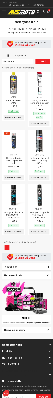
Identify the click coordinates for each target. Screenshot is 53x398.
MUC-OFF (13, 209)
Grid (4, 55)
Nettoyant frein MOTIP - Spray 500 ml (14, 160)
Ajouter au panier (14, 117)
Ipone (39, 97)
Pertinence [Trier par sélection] (18, 61)
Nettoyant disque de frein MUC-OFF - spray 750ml (39, 215)
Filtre (42, 61)
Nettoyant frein (13, 275)
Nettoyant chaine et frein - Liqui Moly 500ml (39, 160)
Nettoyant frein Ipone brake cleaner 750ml (39, 103)
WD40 (13, 97)
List (8, 55)
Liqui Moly (39, 155)
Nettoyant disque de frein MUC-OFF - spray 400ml (13, 215)
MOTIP (13, 155)
